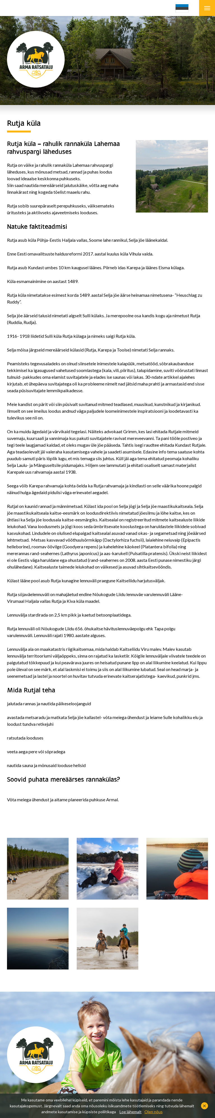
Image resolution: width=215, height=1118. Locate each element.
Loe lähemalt (131, 1111)
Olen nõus (153, 1111)
